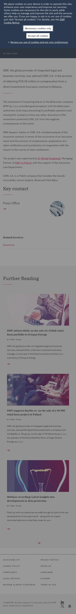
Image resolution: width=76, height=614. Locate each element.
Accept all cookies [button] (38, 35)
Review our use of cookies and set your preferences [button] (39, 42)
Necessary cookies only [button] (38, 28)
